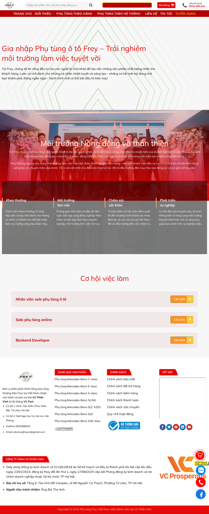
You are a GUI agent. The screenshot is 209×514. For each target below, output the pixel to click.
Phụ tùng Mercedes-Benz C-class (76, 379)
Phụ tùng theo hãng (75, 13)
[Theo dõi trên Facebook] (163, 427)
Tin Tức (166, 13)
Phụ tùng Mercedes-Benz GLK (74, 414)
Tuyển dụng (185, 13)
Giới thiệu (44, 13)
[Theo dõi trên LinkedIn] (183, 427)
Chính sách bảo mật (121, 379)
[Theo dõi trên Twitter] (169, 427)
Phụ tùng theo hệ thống (119, 13)
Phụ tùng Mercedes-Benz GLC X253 (78, 407)
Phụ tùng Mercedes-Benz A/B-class (77, 421)
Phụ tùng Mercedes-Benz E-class (76, 386)
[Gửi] (91, 5)
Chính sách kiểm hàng (122, 393)
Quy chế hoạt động (120, 414)
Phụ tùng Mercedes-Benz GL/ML (75, 400)
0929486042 (23, 426)
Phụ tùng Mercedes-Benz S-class (76, 393)
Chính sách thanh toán (123, 400)
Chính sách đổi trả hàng (123, 386)
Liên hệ (151, 13)
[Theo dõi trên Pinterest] (176, 427)
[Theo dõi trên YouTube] (189, 427)
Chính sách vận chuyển (123, 407)
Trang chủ (22, 13)
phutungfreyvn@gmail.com (29, 432)
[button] (166, 5)
